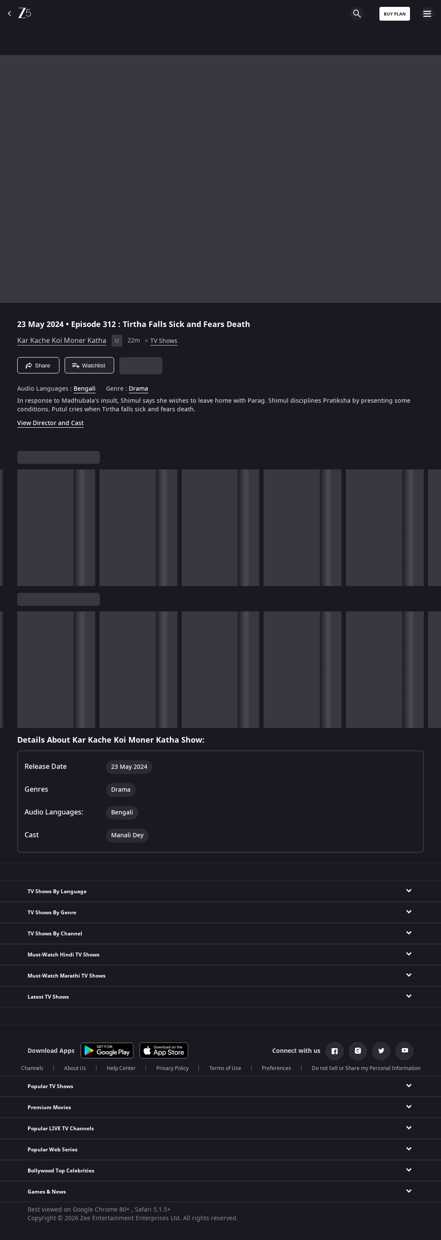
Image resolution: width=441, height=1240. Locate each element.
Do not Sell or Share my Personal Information (366, 1068)
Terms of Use (225, 1068)
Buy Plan (395, 14)
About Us (75, 1068)
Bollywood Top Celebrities (61, 1170)
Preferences (276, 1068)
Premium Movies (49, 1107)
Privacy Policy (172, 1068)
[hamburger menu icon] (427, 14)
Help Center (121, 1068)
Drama (138, 389)
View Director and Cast (50, 423)
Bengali (85, 389)
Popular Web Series (53, 1149)
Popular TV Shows (50, 1086)
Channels (32, 1068)
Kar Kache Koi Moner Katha (61, 341)
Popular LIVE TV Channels (61, 1128)
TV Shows (163, 340)
